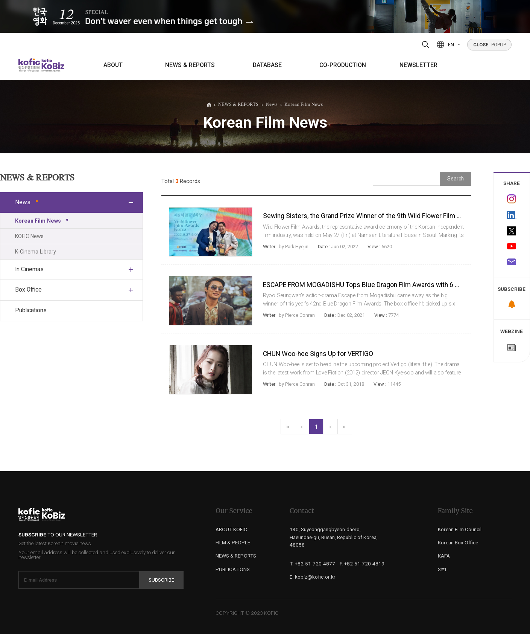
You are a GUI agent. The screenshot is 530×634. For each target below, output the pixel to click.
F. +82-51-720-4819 (362, 564)
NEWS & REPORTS (190, 65)
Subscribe (161, 580)
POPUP (489, 44)
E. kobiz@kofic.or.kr (313, 577)
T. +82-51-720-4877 (312, 564)
